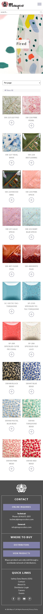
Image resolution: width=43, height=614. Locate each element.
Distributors (21, 545)
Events (21, 593)
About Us (21, 585)
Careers (21, 591)
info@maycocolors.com (21, 527)
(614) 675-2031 (24, 517)
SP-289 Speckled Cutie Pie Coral (11, 346)
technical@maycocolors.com (22, 520)
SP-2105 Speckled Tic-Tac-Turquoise (31, 306)
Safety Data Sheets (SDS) (21, 579)
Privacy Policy (33, 609)
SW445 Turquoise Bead (31, 424)
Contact (21, 582)
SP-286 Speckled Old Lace (31, 346)
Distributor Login (21, 588)
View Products (21, 553)
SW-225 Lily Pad (11, 118)
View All (8, 90)
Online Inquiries (21, 507)
